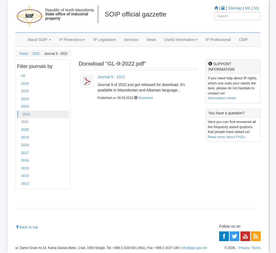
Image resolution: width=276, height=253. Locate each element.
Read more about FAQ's (226, 137)
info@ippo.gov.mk (194, 248)
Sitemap (235, 8)
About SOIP (39, 39)
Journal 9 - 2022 (111, 77)
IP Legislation (104, 39)
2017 (25, 153)
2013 (25, 184)
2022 (36, 54)
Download (145, 98)
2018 (25, 145)
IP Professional (218, 39)
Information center (222, 98)
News (151, 39)
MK (248, 8)
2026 (25, 83)
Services (131, 39)
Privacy (244, 248)
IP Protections (72, 39)
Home (23, 54)
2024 (25, 99)
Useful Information (181, 39)
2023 (25, 106)
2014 (25, 176)
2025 (25, 91)
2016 (25, 160)
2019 (25, 137)
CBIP (243, 39)
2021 (25, 122)
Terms (256, 248)
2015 (25, 168)
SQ (256, 8)
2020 (25, 130)
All (23, 76)
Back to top (26, 227)
